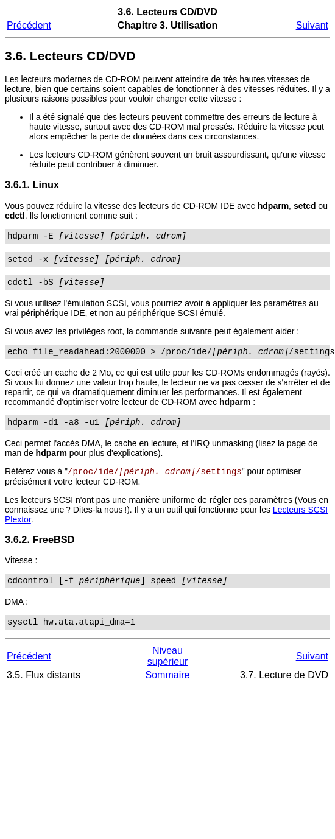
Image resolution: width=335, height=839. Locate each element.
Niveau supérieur (167, 670)
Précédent (29, 25)
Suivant (312, 25)
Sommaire (168, 689)
